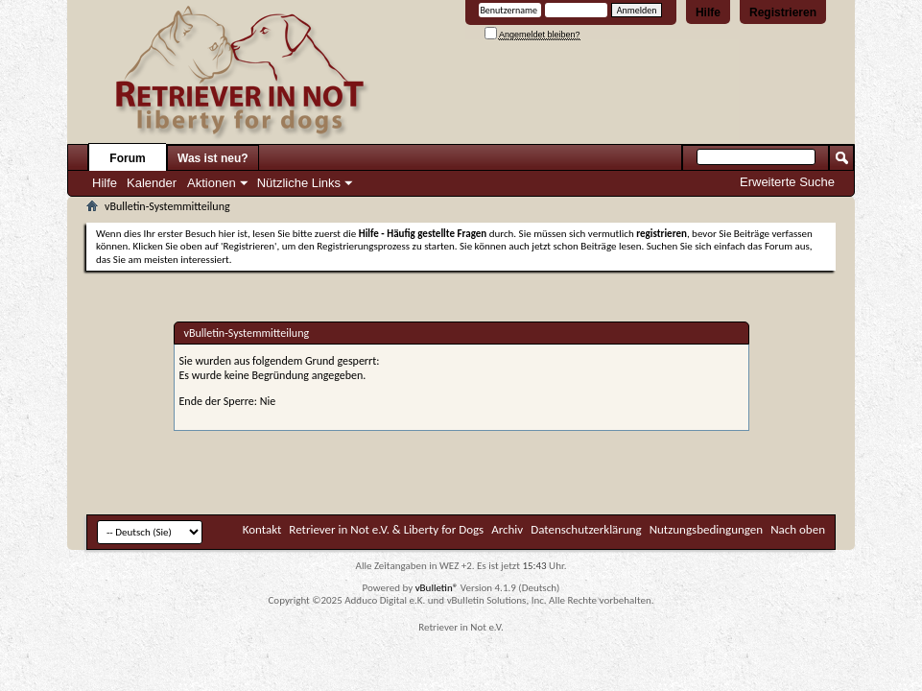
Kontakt (262, 529)
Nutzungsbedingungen (707, 529)
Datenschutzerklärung (586, 529)
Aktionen (211, 183)
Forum (127, 158)
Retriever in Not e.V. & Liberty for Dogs (386, 529)
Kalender (152, 183)
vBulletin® (437, 588)
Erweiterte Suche (787, 182)
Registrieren (782, 12)
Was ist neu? (212, 158)
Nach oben (797, 529)
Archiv (507, 529)
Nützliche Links (299, 183)
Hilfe (708, 12)
